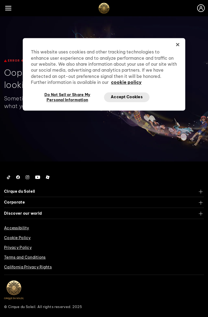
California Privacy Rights (28, 267)
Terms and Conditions (25, 257)
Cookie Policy (17, 237)
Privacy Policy (18, 247)
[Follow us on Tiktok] (8, 177)
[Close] (178, 45)
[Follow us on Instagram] (27, 177)
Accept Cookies (127, 96)
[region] (104, 74)
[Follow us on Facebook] (18, 177)
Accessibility (16, 228)
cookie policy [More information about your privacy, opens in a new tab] (126, 82)
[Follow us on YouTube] (37, 177)
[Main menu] (8, 8)
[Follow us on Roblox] (47, 177)
